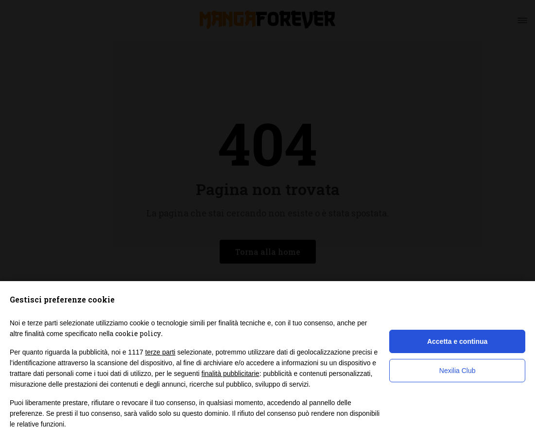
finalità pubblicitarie (230, 373)
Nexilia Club (457, 370)
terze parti (160, 352)
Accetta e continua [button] (457, 341)
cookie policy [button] (138, 333)
